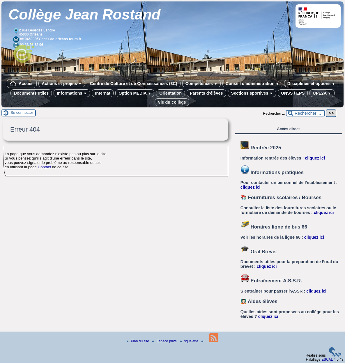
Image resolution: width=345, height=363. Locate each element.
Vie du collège (172, 102)
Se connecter (21, 112)
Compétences (201, 83)
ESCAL (327, 359)
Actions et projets (62, 83)
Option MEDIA (134, 93)
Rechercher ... (274, 113)
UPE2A (322, 93)
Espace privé (165, 341)
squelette (189, 341)
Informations (72, 93)
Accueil (22, 83)
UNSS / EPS (293, 93)
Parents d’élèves (206, 93)
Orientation (170, 93)
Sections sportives (252, 93)
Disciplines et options (311, 83)
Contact (44, 167)
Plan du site (138, 341)
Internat (102, 93)
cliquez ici (315, 158)
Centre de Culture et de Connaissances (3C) (133, 83)
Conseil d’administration (252, 83)
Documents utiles (31, 93)
